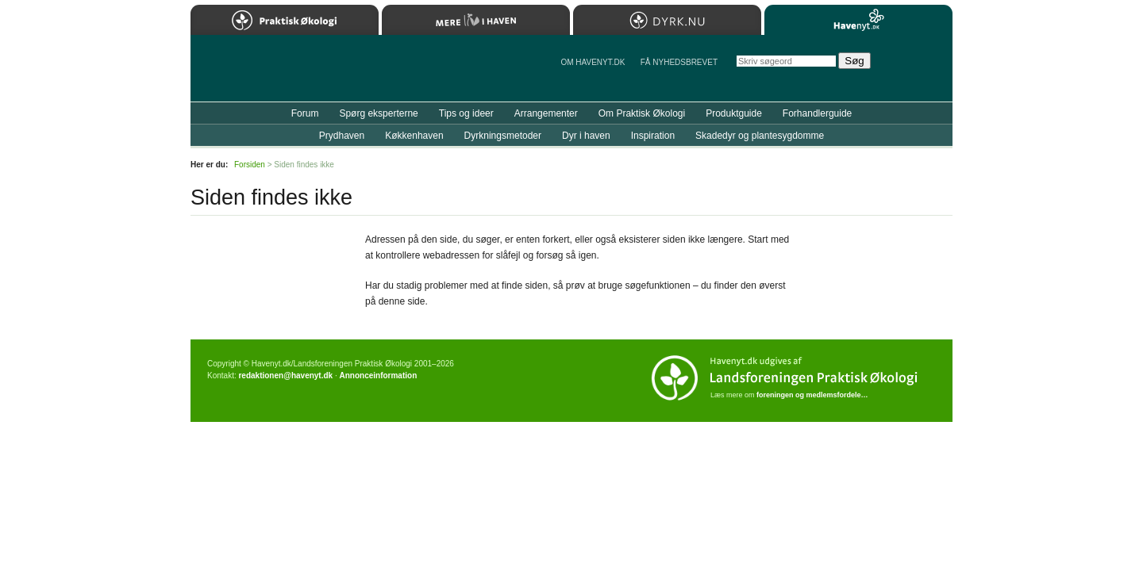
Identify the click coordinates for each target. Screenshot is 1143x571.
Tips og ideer (466, 113)
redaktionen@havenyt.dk (285, 375)
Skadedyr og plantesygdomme (759, 135)
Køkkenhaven (414, 135)
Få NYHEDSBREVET (679, 62)
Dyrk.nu (667, 20)
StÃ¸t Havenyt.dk (917, 68)
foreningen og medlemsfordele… (812, 395)
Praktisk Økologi (284, 20)
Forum (305, 113)
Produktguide (734, 113)
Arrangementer (546, 113)
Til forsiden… (259, 74)
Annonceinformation (378, 375)
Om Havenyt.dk (592, 62)
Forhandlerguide (817, 113)
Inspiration (653, 135)
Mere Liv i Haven (476, 20)
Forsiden (249, 164)
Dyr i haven (586, 135)
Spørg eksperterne (378, 113)
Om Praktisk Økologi (641, 113)
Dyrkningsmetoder (502, 135)
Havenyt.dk (858, 20)
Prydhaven (341, 135)
